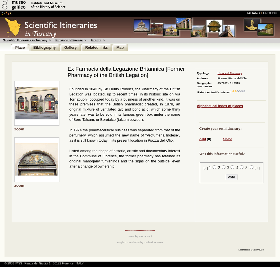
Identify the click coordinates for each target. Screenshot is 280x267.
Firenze (96, 40)
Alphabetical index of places (220, 106)
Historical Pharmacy (230, 73)
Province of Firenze (69, 40)
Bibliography (44, 47)
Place (20, 47)
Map (120, 47)
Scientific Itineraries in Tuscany (25, 40)
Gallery (70, 47)
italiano (252, 13)
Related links (96, 47)
